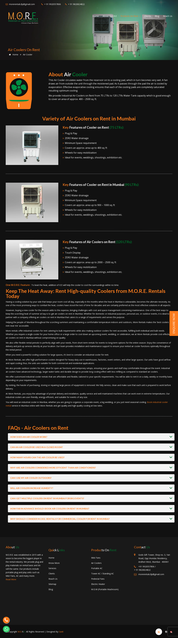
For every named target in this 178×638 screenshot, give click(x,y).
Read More (11, 579)
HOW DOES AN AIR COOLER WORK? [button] (28, 437)
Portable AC (96, 568)
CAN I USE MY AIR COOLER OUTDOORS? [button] (30, 478)
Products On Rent (131, 15)
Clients (147, 15)
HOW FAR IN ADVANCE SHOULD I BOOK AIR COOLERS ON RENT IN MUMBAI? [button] (49, 508)
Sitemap (52, 584)
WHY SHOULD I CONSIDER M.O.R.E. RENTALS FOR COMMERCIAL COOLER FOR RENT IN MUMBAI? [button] (60, 519)
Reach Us (167, 15)
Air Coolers (96, 563)
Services (52, 568)
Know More (54, 563)
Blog (157, 15)
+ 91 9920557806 (51, 4)
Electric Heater (98, 584)
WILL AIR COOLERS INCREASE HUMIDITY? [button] (31, 488)
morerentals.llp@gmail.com (20, 4)
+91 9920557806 (144, 566)
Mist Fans (95, 557)
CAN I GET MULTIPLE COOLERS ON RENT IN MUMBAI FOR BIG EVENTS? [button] (47, 498)
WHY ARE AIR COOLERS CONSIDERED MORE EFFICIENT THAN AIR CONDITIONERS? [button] (53, 467)
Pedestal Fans (97, 578)
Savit (61, 631)
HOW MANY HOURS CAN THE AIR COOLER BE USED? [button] (37, 457)
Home (96, 15)
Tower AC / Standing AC (102, 573)
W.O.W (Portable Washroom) (105, 589)
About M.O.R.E (110, 15)
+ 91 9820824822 (75, 4)
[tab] (91, 436)
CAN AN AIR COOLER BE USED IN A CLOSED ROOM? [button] (36, 447)
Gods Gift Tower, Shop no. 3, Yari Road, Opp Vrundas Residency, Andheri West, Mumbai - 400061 (154, 558)
